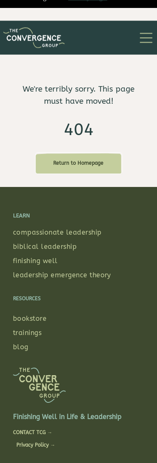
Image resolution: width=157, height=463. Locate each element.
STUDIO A (56, 440)
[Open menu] (146, 17)
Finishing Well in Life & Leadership (67, 381)
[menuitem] (78, 196)
